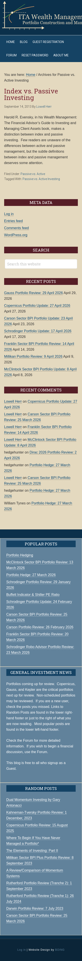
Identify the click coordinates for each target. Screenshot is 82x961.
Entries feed (13, 221)
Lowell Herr (13, 401)
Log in (9, 214)
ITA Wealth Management (41, 15)
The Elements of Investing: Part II (32, 850)
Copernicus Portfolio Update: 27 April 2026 (37, 305)
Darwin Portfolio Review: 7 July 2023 (34, 908)
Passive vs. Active (33, 174)
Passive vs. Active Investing (41, 179)
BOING (60, 949)
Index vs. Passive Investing (31, 94)
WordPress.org (15, 235)
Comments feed (16, 228)
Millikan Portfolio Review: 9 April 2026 (33, 356)
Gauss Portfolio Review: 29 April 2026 (33, 293)
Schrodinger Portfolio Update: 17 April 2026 (38, 331)
